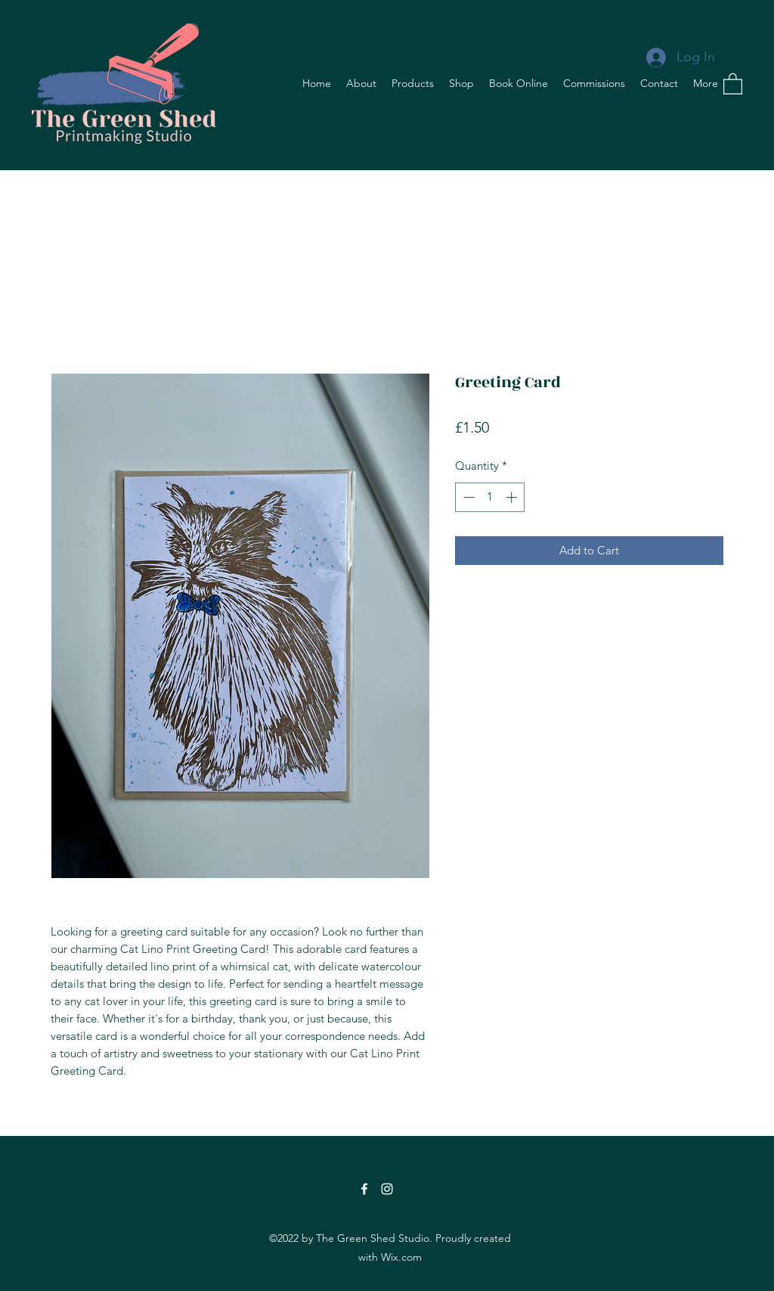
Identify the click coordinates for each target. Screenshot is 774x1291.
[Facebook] (364, 1188)
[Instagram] (387, 1188)
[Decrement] (467, 497)
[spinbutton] (490, 497)
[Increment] (513, 497)
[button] (732, 83)
